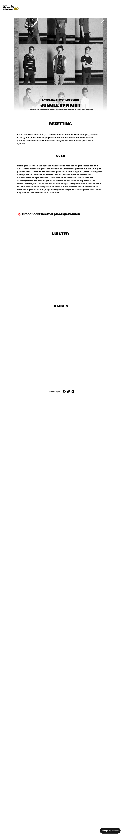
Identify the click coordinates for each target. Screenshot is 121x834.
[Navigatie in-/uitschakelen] (116, 7)
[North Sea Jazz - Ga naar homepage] (11, 7)
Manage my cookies (110, 831)
